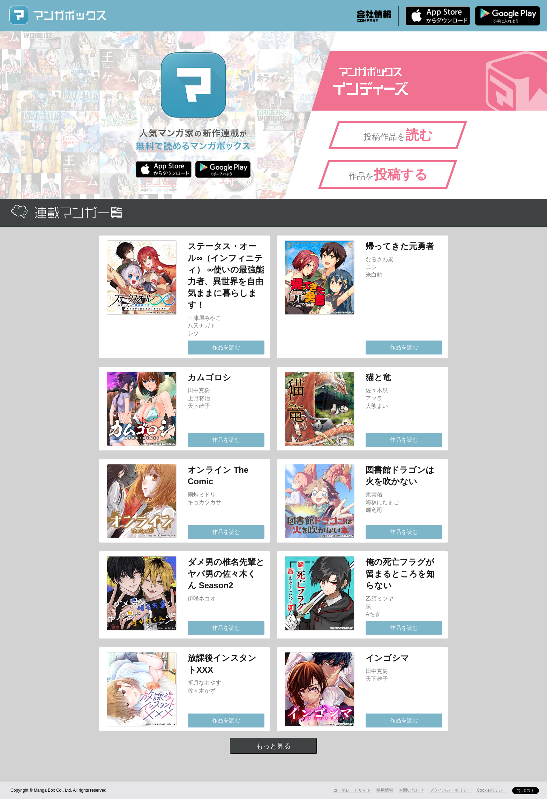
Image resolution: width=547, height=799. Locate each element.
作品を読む (226, 347)
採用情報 (384, 790)
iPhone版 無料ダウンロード (437, 15)
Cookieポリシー (492, 790)
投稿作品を (398, 135)
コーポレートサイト (352, 790)
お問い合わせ (411, 790)
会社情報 (374, 16)
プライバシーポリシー (450, 790)
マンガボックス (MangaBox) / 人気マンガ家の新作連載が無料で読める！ (57, 15)
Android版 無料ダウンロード (507, 15)
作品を (388, 174)
